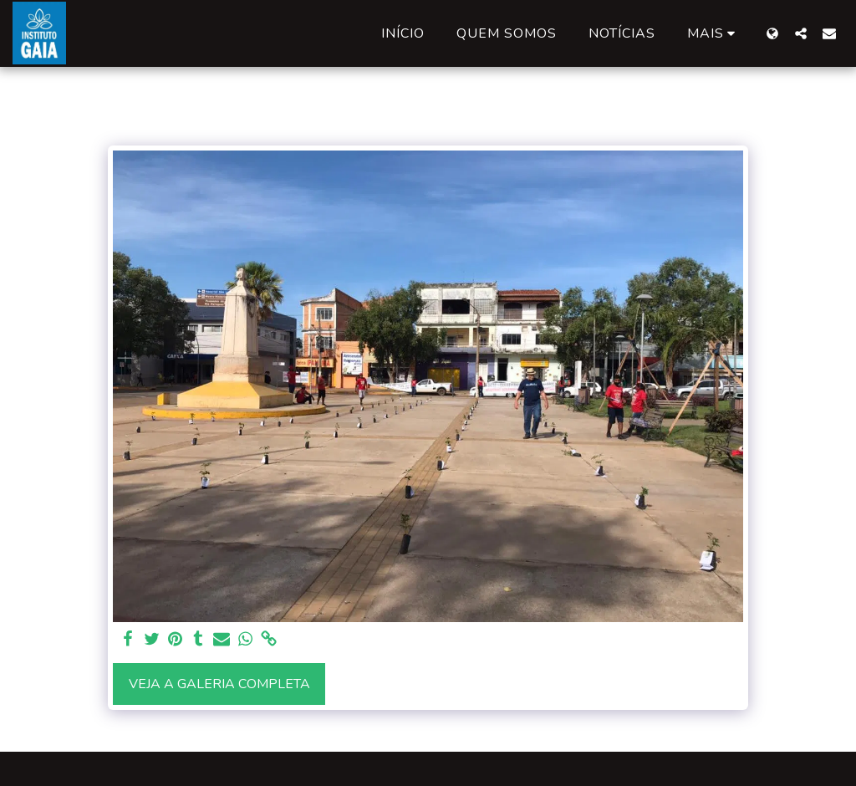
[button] (800, 33)
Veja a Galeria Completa (219, 684)
